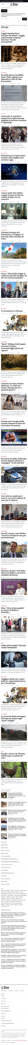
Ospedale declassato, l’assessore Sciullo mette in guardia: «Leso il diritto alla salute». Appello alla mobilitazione (13, 945)
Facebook (3, 1026)
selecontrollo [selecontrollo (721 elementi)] (18, 903)
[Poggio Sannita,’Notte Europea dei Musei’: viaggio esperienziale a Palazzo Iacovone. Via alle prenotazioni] (14, 54)
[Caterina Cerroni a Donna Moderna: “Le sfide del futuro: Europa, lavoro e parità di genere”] (14, 402)
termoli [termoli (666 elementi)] (3, 904)
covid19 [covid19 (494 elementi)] (13, 896)
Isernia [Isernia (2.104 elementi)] (17, 898)
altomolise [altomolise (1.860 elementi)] (23, 890)
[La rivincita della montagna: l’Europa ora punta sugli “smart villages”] (14, 732)
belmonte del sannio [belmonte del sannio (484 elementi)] (6, 893)
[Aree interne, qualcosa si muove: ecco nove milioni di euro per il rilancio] (14, 512)
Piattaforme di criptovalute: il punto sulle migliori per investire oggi (13, 157)
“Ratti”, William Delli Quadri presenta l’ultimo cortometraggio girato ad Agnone (13, 347)
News (2, 643)
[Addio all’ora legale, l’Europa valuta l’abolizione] (14, 659)
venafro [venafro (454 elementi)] (16, 904)
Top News (16, 990)
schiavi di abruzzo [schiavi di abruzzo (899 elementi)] (5, 903)
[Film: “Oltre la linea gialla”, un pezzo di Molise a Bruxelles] (14, 624)
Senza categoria (5, 878)
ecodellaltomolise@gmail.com (7, 1023)
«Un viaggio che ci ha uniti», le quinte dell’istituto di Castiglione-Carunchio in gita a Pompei (17, 827)
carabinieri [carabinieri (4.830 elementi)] (10, 895)
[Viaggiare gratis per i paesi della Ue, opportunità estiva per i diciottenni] (14, 695)
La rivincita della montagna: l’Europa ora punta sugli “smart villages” (13, 718)
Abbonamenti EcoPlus (6, 1010)
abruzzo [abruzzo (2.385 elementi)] (8, 890)
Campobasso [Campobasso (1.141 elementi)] (23, 893)
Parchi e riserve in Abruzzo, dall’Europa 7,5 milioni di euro (13, 756)
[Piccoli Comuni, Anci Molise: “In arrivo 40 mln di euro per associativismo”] (14, 549)
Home (2, 990)
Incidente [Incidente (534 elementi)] (12, 898)
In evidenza (4, 72)
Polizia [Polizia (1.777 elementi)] (11, 901)
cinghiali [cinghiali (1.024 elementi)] (8, 896)
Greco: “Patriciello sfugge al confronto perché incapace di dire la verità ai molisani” (14, 275)
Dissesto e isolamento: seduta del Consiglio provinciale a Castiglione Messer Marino (17, 835)
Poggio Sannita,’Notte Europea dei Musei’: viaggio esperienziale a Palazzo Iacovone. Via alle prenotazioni (13, 37)
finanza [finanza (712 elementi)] (21, 896)
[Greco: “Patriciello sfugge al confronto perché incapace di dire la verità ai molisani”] (14, 290)
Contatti (3, 1016)
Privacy (3, 1042)
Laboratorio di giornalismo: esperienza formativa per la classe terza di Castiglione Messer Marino (13, 934)
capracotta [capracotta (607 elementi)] (4, 895)
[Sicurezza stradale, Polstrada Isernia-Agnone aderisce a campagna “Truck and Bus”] (14, 475)
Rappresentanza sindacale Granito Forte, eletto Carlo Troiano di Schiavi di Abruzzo (17, 812)
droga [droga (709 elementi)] (17, 896)
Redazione (3, 1013)
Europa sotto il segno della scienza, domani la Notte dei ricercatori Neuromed (13, 423)
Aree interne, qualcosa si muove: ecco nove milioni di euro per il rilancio (13, 498)
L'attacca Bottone (5, 864)
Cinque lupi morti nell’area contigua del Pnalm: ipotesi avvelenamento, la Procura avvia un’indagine (16, 795)
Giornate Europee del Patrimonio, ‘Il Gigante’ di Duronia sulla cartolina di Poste (12, 235)
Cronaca (3, 995)
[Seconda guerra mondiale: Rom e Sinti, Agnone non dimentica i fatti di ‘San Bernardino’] (14, 93)
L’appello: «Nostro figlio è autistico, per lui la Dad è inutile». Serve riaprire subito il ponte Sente (17, 804)
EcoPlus (22, 990)
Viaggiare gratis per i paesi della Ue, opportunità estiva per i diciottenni (13, 681)
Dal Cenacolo (4, 850)
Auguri (2, 845)
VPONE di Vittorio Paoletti (21, 1040)
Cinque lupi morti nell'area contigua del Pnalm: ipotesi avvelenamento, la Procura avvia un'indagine (13, 15)
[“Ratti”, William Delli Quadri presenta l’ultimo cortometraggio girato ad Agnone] (14, 362)
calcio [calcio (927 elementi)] (17, 893)
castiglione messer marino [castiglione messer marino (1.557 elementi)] (20, 895)
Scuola (2, 876)
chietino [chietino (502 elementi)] (3, 896)
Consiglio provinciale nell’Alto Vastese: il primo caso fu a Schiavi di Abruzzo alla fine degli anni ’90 (17, 819)
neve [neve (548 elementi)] (2, 901)
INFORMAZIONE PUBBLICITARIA (9, 861)
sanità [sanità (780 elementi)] (20, 901)
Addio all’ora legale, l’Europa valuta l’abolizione (13, 646)
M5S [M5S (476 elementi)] (20, 898)
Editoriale (3, 308)
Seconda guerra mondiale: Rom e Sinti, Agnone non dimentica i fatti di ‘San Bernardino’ (12, 78)
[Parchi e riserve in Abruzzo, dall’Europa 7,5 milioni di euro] (14, 770)
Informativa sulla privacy (6, 1020)
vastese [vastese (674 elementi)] (8, 904)
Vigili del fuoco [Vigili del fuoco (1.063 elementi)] (5, 906)
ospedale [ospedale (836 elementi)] (6, 901)
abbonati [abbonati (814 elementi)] (3, 890)
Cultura (3, 31)
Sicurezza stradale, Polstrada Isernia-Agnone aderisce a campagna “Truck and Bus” (13, 461)
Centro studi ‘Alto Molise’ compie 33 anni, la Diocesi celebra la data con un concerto (12, 196)
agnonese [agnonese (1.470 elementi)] (17, 890)
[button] (3, 4)
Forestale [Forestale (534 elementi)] (3, 898)
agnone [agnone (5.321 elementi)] (12, 890)
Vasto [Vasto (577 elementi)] (11, 904)
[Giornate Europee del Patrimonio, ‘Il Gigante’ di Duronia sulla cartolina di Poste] (14, 251)
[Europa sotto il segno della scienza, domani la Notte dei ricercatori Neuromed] (14, 437)
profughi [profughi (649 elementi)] (15, 901)
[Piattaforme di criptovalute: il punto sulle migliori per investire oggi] (14, 172)
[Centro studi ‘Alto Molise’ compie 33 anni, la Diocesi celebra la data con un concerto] (14, 211)
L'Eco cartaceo (4, 867)
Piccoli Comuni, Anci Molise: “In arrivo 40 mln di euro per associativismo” (13, 535)
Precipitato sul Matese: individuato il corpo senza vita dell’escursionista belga (13, 916)
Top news (3, 884)
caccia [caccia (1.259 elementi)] (13, 893)
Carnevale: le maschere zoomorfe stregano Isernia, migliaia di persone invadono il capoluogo (13, 119)
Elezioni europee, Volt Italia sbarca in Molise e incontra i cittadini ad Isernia (13, 573)
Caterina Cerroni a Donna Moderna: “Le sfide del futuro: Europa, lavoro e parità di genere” (12, 386)
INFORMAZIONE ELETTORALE (8, 859)
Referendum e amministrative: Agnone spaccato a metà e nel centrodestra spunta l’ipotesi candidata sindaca (13, 940)
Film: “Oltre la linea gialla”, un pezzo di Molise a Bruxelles (12, 610)
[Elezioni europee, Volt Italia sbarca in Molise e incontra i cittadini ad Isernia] (14, 587)
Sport (2, 881)
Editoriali (3, 1003)
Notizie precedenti (6, 789)
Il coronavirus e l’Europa (12, 311)
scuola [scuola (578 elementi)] (12, 903)
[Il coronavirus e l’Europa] (14, 323)
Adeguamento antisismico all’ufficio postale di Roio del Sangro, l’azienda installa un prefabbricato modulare (13, 961)
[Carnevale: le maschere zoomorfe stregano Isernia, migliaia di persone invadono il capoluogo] (14, 134)
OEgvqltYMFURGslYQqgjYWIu (9, 949)
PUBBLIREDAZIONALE (6, 873)
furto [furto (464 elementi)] (8, 898)
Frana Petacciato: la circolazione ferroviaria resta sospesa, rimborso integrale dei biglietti (13, 921)
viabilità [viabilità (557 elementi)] (20, 904)
